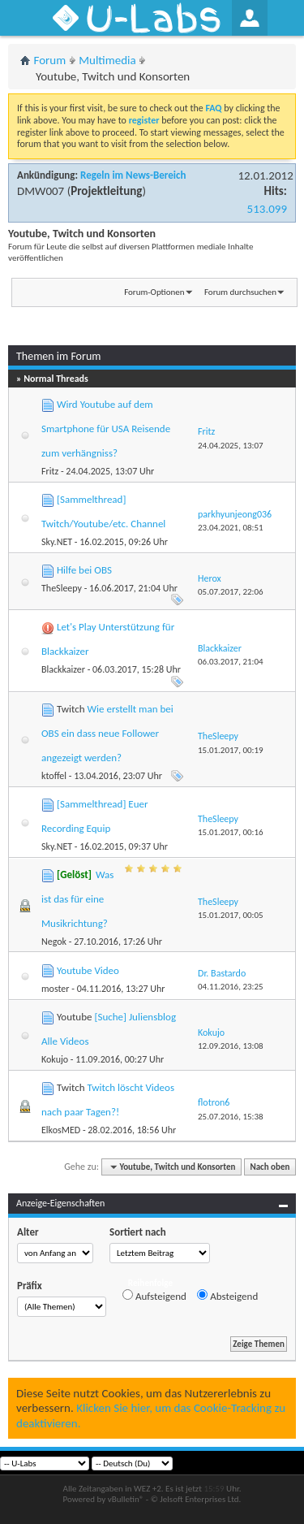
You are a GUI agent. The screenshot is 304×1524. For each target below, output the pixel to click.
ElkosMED (60, 1130)
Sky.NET (56, 542)
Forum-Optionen (154, 292)
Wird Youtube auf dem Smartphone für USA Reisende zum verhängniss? (105, 428)
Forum (50, 60)
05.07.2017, (230, 592)
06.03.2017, (230, 661)
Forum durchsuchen (240, 292)
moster (55, 988)
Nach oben (269, 1167)
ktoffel (53, 775)
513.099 (267, 208)
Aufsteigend (154, 1295)
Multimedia (107, 60)
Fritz (49, 471)
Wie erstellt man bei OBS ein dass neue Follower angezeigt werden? (107, 733)
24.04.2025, (230, 445)
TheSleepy (61, 588)
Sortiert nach (137, 1232)
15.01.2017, (230, 750)
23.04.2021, (230, 527)
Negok (53, 941)
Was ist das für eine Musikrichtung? (77, 898)
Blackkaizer (63, 669)
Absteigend (227, 1295)
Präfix (29, 1285)
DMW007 (40, 191)
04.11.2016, (230, 986)
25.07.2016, (230, 1116)
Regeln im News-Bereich (133, 175)
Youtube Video (88, 970)
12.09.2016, (230, 1046)
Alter (28, 1232)
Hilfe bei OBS (84, 570)
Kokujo (54, 1059)
